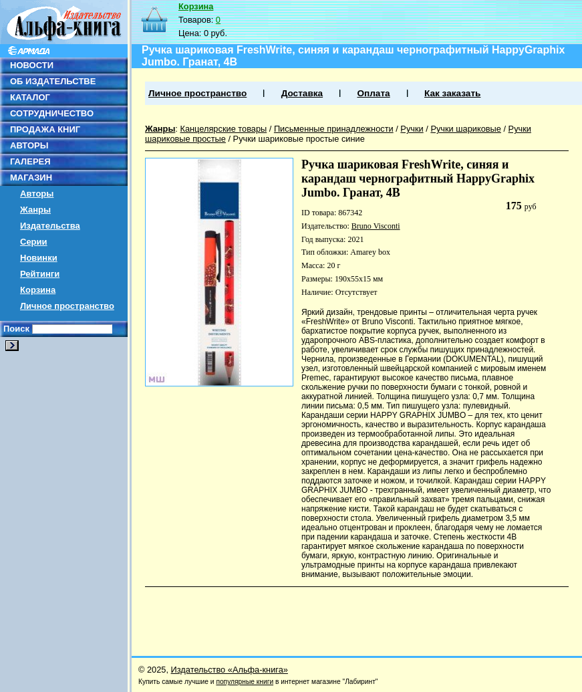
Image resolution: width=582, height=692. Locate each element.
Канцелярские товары (223, 129)
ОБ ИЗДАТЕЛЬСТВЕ (53, 81)
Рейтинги (39, 274)
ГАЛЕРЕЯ (30, 161)
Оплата (373, 93)
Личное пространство (67, 306)
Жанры (35, 210)
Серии (33, 242)
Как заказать (452, 93)
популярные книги (244, 681)
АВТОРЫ (29, 145)
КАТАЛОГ (30, 97)
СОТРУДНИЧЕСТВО (52, 113)
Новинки (38, 258)
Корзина (37, 290)
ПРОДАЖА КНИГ (45, 129)
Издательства (50, 226)
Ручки (411, 129)
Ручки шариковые (465, 129)
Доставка (302, 93)
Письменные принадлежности (334, 129)
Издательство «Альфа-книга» (229, 670)
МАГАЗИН (31, 177)
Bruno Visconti (375, 226)
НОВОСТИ (31, 65)
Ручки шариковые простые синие (299, 139)
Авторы (36, 194)
